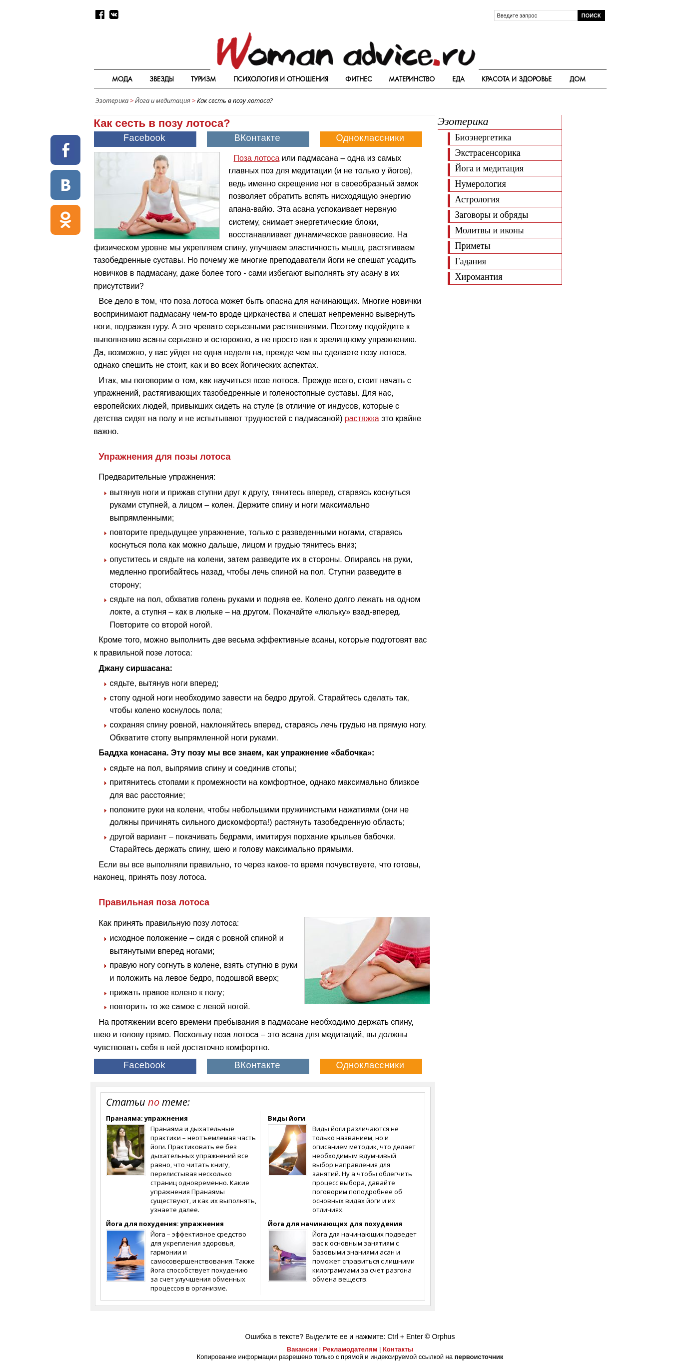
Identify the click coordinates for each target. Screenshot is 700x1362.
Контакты (398, 1349)
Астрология (477, 199)
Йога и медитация (162, 100)
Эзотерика (111, 100)
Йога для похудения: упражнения (165, 1223)
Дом (578, 79)
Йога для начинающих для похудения (335, 1223)
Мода (122, 79)
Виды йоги (286, 1118)
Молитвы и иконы (489, 230)
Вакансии (302, 1349)
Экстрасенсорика (488, 153)
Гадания (471, 261)
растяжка (362, 418)
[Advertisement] (522, 360)
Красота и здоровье (517, 79)
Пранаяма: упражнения (147, 1118)
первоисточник (479, 1357)
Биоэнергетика (483, 137)
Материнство (412, 79)
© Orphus (440, 1337)
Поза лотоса (257, 158)
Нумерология (480, 184)
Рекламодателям (350, 1349)
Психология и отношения (280, 79)
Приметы (473, 246)
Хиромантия (479, 277)
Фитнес (358, 79)
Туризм (203, 79)
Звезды (161, 79)
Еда (458, 79)
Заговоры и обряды (492, 215)
